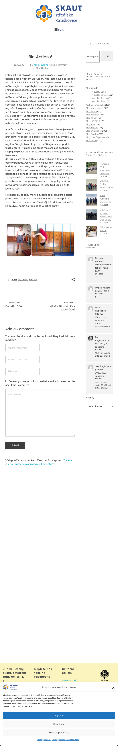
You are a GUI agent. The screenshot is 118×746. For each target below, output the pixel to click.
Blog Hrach (91, 117)
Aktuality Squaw (99, 91)
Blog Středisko (93, 130)
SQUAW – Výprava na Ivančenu (101, 317)
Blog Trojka (92, 134)
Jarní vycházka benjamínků (106, 198)
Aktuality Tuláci (99, 101)
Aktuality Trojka (99, 98)
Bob (97, 337)
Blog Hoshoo (42, 68)
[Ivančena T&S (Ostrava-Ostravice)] (91, 168)
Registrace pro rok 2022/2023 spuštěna (102, 343)
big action (23, 279)
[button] (113, 690)
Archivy (90, 397)
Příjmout (59, 718)
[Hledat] (107, 56)
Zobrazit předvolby (59, 735)
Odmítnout (59, 726)
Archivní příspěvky (95, 105)
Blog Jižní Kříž (93, 121)
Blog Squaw (92, 127)
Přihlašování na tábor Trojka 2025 (103, 267)
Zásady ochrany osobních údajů (65, 742)
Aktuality (90, 88)
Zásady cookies (44, 742)
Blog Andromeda (94, 108)
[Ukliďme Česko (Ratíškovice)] (91, 185)
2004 (14, 279)
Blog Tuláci (91, 140)
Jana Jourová (40, 64)
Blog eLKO (91, 111)
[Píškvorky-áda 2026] (91, 231)
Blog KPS (90, 124)
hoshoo (33, 279)
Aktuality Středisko (101, 95)
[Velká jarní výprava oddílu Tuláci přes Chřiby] (91, 214)
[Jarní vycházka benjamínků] (91, 200)
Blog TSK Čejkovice (96, 137)
